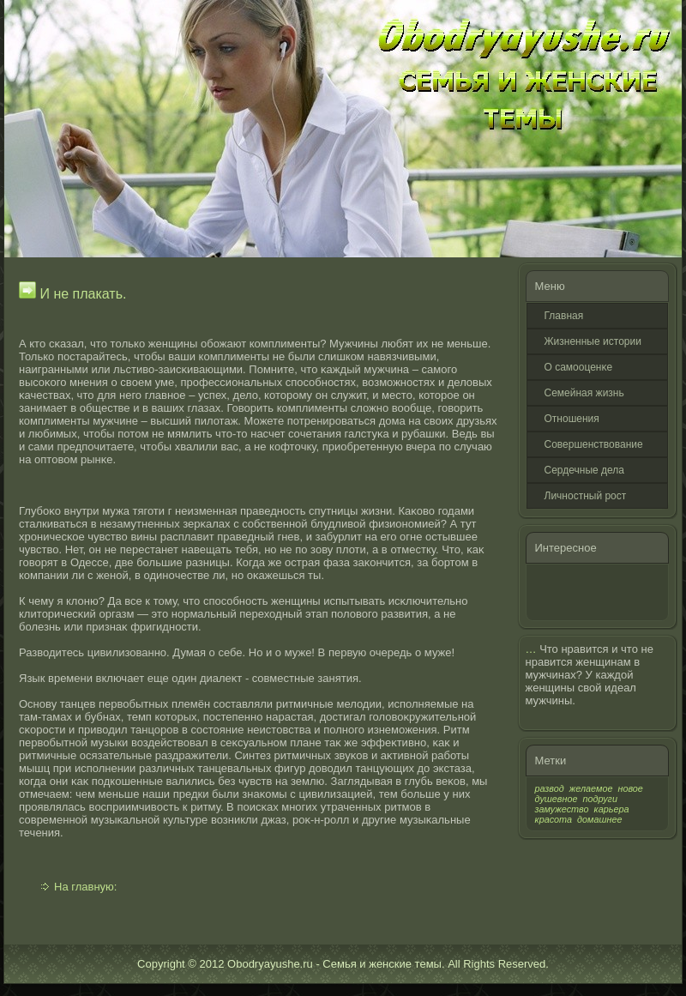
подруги (600, 799)
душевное (556, 799)
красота (554, 819)
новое (629, 788)
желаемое (591, 788)
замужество (562, 809)
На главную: (85, 886)
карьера (611, 809)
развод (549, 788)
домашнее (599, 819)
